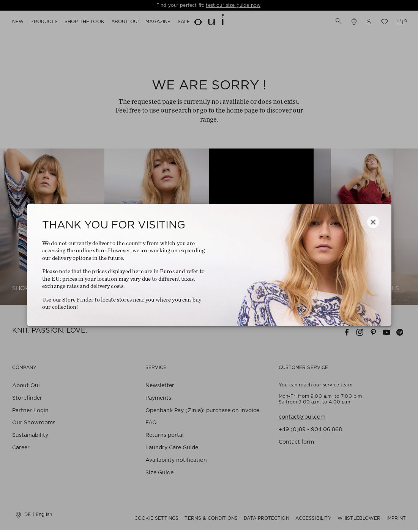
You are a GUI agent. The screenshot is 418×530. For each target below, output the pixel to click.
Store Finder (77, 300)
